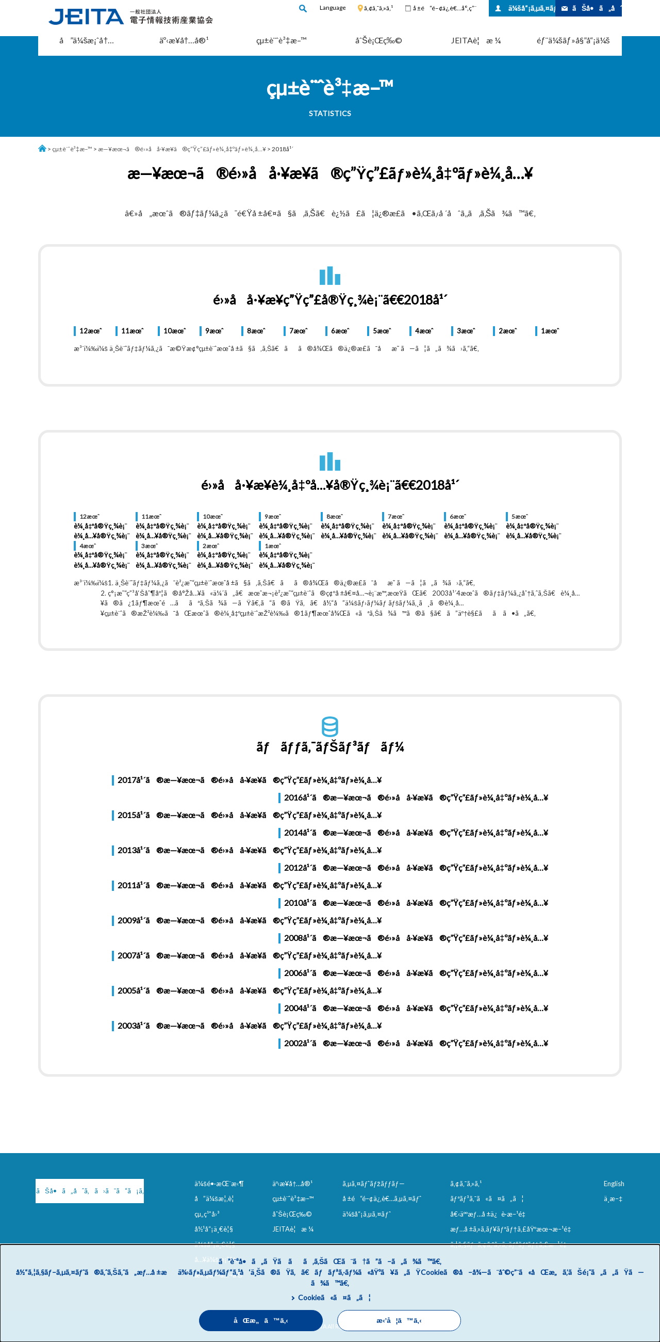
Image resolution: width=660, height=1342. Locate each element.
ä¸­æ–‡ (613, 1198)
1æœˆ (550, 331)
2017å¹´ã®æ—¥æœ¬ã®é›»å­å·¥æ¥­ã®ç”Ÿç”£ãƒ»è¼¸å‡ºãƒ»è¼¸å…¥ (250, 780)
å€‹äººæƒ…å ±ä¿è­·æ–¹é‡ (490, 1214)
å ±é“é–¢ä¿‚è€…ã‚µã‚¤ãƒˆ (381, 1198)
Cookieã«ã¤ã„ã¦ (334, 1297)
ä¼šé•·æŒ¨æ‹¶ (219, 1183)
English (614, 1183)
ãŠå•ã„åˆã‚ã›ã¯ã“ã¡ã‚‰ (90, 1191)
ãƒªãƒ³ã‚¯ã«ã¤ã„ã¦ (487, 1198)
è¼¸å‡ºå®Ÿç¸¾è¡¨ (100, 526)
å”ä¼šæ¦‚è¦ (216, 1198)
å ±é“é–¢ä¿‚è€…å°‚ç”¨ (444, 8)
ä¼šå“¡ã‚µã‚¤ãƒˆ (531, 8)
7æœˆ (298, 331)
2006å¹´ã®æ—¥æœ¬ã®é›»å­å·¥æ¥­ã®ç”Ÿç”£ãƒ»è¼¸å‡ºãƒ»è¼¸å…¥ (416, 973)
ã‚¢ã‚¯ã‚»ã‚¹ (378, 8)
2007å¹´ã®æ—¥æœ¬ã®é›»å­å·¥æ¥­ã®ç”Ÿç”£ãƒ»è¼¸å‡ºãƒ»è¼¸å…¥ (250, 955)
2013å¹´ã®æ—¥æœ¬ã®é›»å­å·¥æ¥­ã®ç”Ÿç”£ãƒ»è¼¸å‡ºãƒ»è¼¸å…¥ (250, 850)
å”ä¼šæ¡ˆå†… (86, 40)
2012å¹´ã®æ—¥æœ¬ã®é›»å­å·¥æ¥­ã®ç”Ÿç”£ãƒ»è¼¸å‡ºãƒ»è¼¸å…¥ (416, 867)
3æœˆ (466, 331)
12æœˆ (90, 331)
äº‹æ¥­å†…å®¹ (184, 40)
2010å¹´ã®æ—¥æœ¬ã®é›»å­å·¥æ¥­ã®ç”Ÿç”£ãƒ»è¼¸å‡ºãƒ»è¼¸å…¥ (416, 902)
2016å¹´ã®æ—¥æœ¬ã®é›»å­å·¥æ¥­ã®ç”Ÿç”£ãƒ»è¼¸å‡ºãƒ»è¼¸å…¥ (416, 797)
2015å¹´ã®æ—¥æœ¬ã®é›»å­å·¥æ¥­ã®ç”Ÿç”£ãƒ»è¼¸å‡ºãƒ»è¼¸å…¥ (250, 815)
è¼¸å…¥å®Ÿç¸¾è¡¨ (101, 536)
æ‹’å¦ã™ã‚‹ (398, 1320)
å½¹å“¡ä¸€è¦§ (213, 1229)
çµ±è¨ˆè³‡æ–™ (281, 40)
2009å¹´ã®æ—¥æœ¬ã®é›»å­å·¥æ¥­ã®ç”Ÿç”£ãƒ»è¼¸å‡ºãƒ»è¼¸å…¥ (250, 920)
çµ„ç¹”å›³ (207, 1214)
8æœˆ (256, 331)
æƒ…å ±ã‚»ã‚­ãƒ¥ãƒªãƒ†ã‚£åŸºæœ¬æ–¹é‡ (512, 1229)
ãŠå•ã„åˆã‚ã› (597, 8)
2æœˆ (508, 331)
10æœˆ (174, 331)
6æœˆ (340, 331)
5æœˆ (382, 331)
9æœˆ (214, 331)
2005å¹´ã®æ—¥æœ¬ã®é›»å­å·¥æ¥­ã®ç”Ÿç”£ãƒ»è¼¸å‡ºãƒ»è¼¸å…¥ (250, 990)
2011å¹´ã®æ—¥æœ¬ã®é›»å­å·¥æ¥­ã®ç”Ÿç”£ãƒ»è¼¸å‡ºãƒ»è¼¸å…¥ (250, 885)
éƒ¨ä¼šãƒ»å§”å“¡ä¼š (573, 40)
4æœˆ (424, 331)
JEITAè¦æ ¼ (476, 40)
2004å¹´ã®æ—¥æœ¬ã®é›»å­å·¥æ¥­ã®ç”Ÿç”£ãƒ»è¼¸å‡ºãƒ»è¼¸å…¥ (416, 1008)
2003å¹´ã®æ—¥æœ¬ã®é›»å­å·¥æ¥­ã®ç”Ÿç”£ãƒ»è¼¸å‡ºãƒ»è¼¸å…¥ (250, 1025)
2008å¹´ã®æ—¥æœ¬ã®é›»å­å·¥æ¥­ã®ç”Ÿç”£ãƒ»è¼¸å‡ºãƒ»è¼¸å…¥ (416, 937)
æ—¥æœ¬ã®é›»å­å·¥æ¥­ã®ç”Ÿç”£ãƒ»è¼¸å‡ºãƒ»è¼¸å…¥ (182, 149)
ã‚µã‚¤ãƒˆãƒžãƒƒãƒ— (373, 1183)
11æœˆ (132, 331)
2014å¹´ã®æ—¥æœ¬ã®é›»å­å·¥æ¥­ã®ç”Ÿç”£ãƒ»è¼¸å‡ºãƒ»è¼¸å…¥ (416, 832)
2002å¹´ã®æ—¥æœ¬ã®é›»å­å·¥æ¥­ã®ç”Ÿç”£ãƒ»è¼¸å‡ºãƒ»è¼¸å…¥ (416, 1043)
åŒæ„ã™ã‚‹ (261, 1320)
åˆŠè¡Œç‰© (378, 40)
